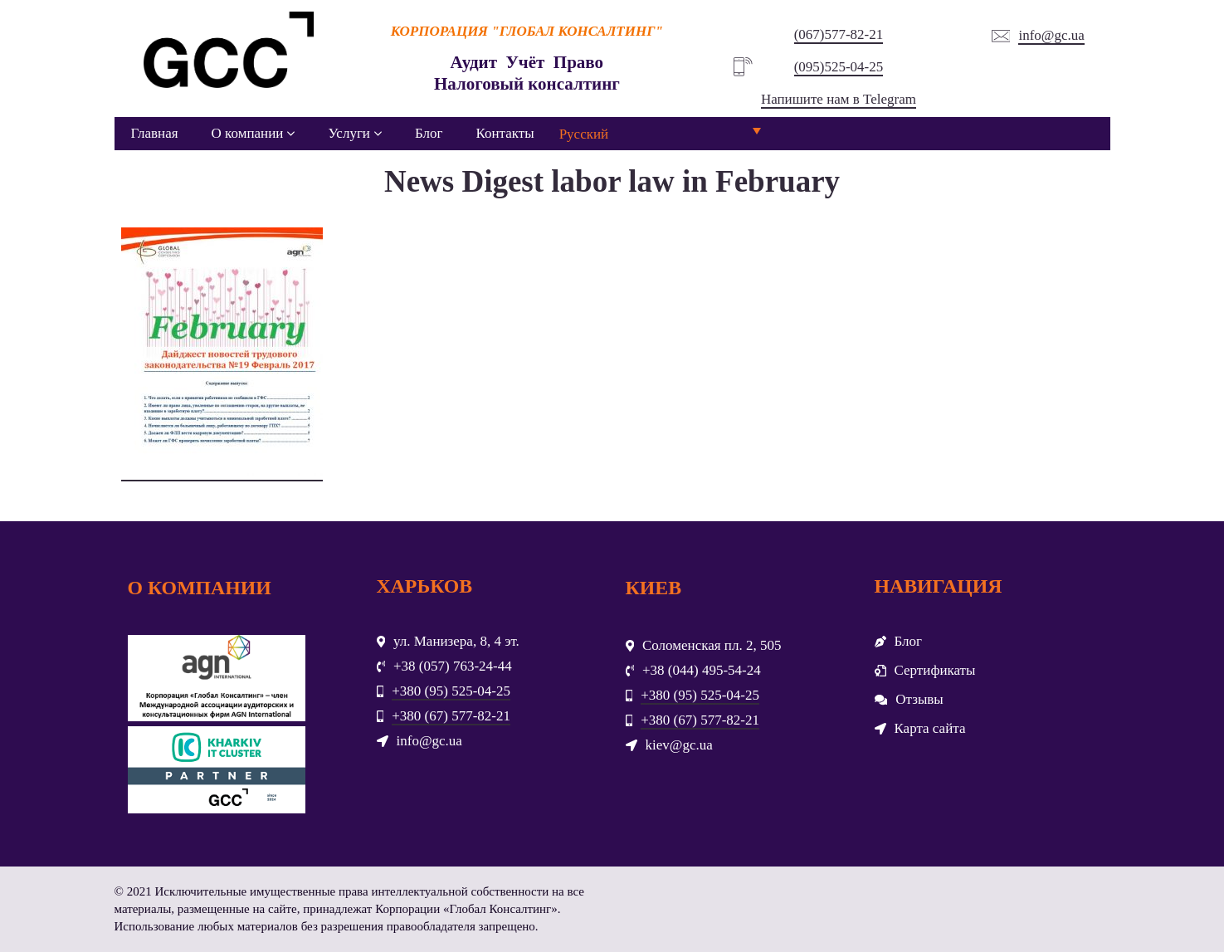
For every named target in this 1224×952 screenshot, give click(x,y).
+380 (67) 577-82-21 (451, 716)
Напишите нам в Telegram (838, 99)
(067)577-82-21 (839, 34)
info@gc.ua (1051, 35)
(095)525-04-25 (839, 67)
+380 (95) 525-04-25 (451, 691)
